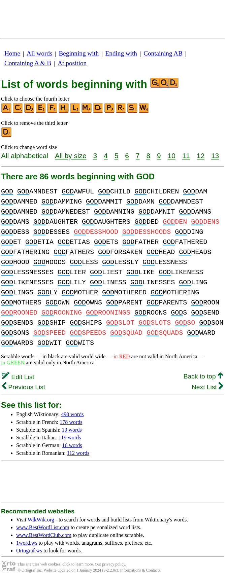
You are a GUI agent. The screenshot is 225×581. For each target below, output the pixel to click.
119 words (70, 437)
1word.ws (26, 543)
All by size (71, 155)
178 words (71, 422)
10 (171, 155)
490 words (72, 414)
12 (200, 155)
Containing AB (163, 53)
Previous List (23, 387)
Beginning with (79, 53)
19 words (72, 430)
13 (215, 155)
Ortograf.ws (29, 550)
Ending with (121, 53)
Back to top (203, 376)
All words (39, 53)
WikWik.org (41, 519)
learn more (84, 564)
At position (72, 63)
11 (186, 155)
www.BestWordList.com (42, 527)
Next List (207, 387)
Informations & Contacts (140, 570)
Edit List (18, 376)
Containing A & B (27, 63)
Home (12, 53)
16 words (72, 445)
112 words (78, 453)
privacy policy (113, 564)
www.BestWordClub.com (43, 535)
